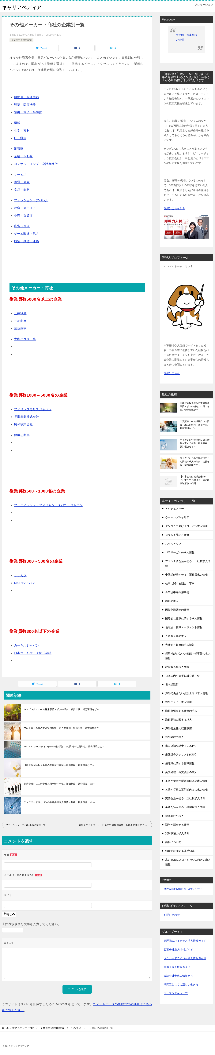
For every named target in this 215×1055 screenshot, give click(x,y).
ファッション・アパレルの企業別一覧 (26, 825)
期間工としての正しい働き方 (181, 984)
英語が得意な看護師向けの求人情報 (186, 780)
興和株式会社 (23, 424)
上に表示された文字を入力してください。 (31, 924)
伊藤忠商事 (22, 435)
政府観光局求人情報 (177, 666)
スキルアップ (173, 543)
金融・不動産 (23, 156)
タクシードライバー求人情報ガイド (185, 958)
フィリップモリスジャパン (32, 409)
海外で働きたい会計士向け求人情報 (186, 693)
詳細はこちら (172, 373)
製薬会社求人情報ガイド (178, 949)
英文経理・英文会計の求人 (181, 772)
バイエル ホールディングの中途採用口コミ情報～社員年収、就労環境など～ (64, 746)
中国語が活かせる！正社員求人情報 (186, 574)
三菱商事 (20, 320)
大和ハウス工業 (25, 339)
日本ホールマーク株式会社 (32, 653)
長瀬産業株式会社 (26, 416)
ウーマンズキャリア (177, 517)
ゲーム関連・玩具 (26, 233)
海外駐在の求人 (174, 737)
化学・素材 (22, 130)
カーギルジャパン (26, 645)
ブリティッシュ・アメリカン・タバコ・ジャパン (48, 505)
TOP (20, 1028)
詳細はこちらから (174, 208)
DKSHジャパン (24, 582)
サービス (20, 174)
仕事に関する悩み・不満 (179, 583)
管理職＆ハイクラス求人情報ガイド (185, 940)
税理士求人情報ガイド (177, 967)
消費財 (18, 148)
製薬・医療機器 (25, 104)
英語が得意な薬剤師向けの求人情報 (186, 789)
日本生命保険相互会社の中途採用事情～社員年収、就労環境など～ (59, 765)
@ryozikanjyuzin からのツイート (183, 888)
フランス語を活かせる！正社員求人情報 (187, 563)
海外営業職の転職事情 (178, 728)
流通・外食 (22, 182)
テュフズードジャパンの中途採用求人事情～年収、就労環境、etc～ (59, 802)
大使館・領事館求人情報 (179, 644)
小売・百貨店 (23, 215)
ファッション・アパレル (31, 200)
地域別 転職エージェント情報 (183, 627)
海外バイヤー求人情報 (178, 702)
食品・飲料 (22, 189)
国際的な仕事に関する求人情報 (183, 618)
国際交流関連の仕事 (177, 609)
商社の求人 (172, 600)
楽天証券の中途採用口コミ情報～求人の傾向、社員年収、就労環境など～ (194, 425)
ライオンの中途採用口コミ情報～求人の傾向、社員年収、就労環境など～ (194, 443)
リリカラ (20, 575)
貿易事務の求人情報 (177, 833)
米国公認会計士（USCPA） (181, 745)
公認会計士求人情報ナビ (178, 975)
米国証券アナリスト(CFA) (180, 754)
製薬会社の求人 (174, 815)
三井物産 (20, 313)
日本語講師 (172, 684)
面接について (173, 842)
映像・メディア (25, 207)
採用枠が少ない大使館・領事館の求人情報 (187, 656)
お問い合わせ (172, 914)
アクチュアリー (174, 508)
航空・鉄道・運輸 (26, 241)
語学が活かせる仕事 (177, 824)
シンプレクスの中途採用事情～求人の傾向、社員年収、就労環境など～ (61, 709)
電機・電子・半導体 (28, 112)
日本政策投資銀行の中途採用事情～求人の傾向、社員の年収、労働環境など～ (194, 406)
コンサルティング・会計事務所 (36, 164)
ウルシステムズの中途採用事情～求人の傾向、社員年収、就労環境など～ (62, 728)
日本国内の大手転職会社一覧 (182, 675)
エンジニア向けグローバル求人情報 (186, 526)
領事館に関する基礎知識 (179, 850)
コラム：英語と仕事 (177, 534)
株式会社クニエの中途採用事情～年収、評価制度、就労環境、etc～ (59, 783)
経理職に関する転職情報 (179, 763)
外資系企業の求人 (176, 636)
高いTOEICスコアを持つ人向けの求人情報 (188, 862)
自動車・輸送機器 (26, 97)
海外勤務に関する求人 (178, 719)
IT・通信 (20, 138)
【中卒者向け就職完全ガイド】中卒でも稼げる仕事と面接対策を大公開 (194, 480)
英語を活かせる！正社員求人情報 (185, 798)
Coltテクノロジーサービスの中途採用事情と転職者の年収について (114, 825)
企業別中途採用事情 (21, 40)
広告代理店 (22, 226)
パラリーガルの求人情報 (179, 552)
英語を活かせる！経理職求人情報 (185, 807)
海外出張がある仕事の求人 (181, 710)
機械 (17, 123)
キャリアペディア (25, 6)
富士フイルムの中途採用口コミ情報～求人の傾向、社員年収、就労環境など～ (194, 461)
